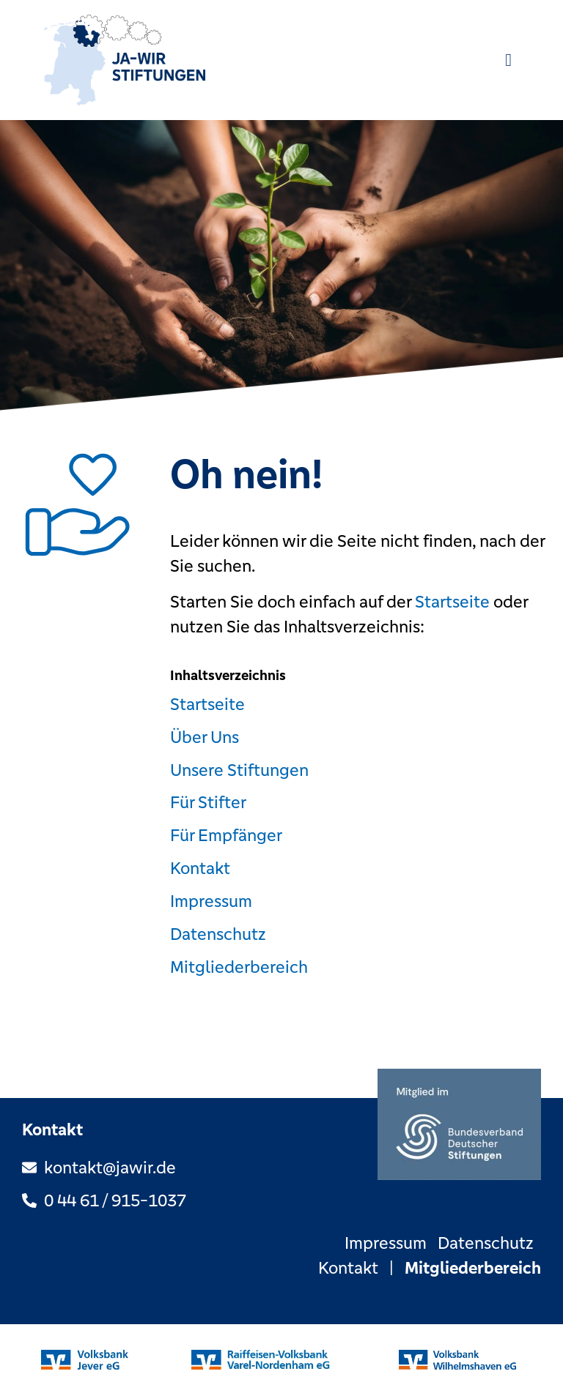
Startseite (452, 602)
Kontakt (200, 868)
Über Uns (204, 737)
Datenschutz (218, 934)
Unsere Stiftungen (239, 770)
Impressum (211, 901)
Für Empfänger (226, 835)
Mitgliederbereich (239, 967)
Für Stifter (208, 802)
